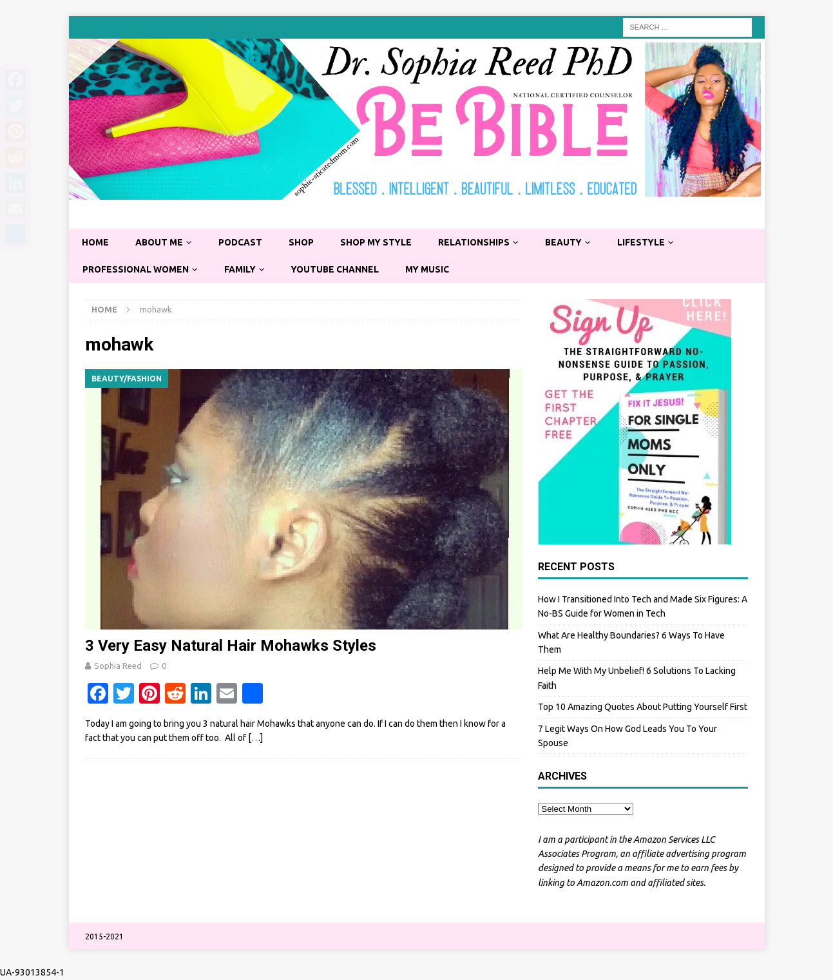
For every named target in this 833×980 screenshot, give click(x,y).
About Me (160, 242)
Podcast (242, 242)
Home (96, 242)
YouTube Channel (338, 269)
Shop (304, 242)
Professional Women (136, 269)
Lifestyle (648, 242)
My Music (432, 269)
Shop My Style (380, 242)
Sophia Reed (118, 666)
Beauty (570, 242)
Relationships (479, 242)
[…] (255, 738)
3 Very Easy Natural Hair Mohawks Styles (230, 646)
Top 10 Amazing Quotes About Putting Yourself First (642, 707)
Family (242, 269)
